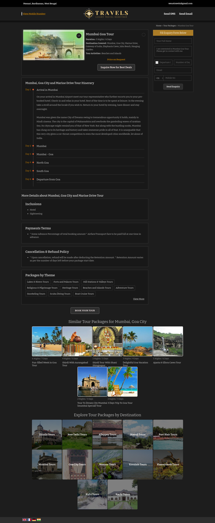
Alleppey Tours (107, 434)
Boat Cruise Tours (84, 293)
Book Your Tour (85, 310)
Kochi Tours (123, 494)
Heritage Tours (70, 287)
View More (138, 299)
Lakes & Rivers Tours (38, 281)
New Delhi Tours (77, 434)
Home (158, 26)
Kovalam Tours (138, 464)
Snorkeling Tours (36, 293)
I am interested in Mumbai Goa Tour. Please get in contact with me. (173, 51)
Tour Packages (169, 26)
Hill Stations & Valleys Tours (98, 281)
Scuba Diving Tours (60, 293)
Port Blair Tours (168, 434)
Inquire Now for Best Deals (116, 67)
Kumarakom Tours (168, 464)
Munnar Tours (107, 464)
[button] (34, 13)
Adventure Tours (124, 287)
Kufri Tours (92, 494)
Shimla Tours (47, 434)
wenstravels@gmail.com (180, 3)
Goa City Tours (77, 464)
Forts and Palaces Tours (66, 281)
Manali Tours (138, 434)
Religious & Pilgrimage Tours (42, 287)
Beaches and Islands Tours (97, 287)
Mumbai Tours (46, 464)
